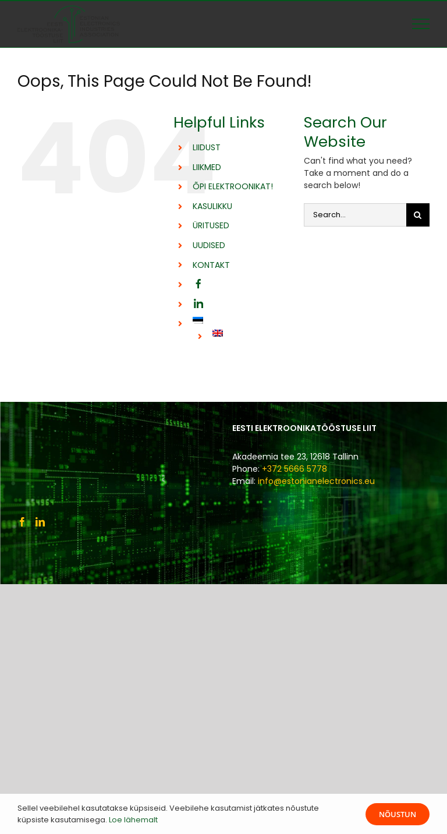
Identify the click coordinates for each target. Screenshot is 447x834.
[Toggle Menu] (420, 24)
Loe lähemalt (133, 819)
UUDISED (209, 245)
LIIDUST (207, 147)
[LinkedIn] (40, 521)
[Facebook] (22, 521)
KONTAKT (211, 265)
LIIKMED (207, 167)
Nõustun (397, 814)
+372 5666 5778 (294, 469)
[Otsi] (418, 215)
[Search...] (355, 215)
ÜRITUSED (211, 225)
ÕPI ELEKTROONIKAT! (233, 186)
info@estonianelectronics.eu (316, 481)
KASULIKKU (212, 206)
